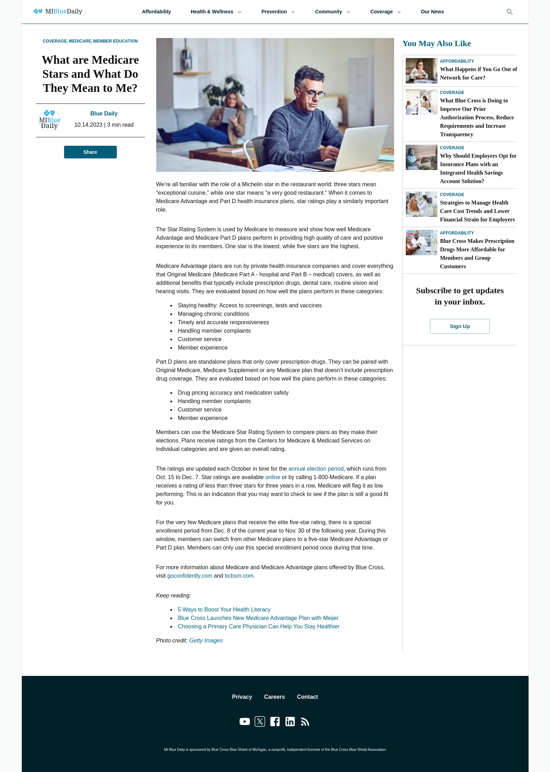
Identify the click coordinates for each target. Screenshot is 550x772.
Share (90, 152)
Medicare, (80, 41)
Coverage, (55, 41)
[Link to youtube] (245, 722)
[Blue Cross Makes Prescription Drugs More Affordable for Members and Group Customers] (421, 242)
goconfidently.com (190, 576)
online (272, 477)
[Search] (510, 12)
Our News (432, 11)
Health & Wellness (216, 11)
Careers (274, 697)
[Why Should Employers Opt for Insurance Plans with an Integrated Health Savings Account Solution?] (421, 157)
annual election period (316, 469)
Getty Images (206, 641)
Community (332, 11)
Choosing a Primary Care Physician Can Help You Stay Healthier (259, 626)
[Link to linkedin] (290, 722)
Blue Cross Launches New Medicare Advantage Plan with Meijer (258, 618)
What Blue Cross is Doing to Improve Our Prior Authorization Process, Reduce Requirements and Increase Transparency (477, 117)
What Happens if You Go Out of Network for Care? (478, 73)
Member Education (115, 41)
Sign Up (459, 326)
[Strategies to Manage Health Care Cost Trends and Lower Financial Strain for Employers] (421, 204)
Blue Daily (104, 114)
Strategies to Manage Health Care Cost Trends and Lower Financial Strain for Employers (477, 211)
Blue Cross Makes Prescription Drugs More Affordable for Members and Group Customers (477, 253)
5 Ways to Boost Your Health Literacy (224, 610)
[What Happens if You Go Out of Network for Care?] (421, 70)
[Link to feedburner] (305, 722)
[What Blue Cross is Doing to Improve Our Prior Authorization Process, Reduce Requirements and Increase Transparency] (421, 102)
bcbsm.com (239, 576)
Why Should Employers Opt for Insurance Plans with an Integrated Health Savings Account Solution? (478, 168)
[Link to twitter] (260, 722)
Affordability (156, 11)
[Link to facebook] (275, 722)
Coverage (385, 11)
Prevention (278, 11)
